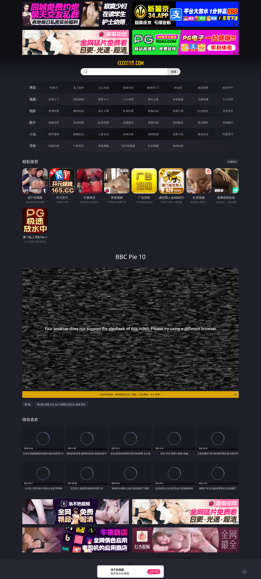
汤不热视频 (128, 146)
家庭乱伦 (78, 134)
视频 (32, 99)
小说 (32, 134)
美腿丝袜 (153, 122)
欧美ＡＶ (103, 99)
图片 (32, 122)
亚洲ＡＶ (53, 99)
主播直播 (203, 99)
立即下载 (153, 571)
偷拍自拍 (78, 111)
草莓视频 (103, 146)
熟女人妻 (153, 99)
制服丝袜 (153, 111)
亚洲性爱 (53, 111)
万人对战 (103, 87)
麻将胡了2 (153, 87)
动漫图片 (128, 122)
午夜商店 (78, 146)
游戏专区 (128, 87)
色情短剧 (178, 146)
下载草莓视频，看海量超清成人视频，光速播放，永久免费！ (168, 394)
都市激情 (53, 134)
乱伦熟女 (203, 111)
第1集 (28, 404)
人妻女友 (103, 134)
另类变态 (228, 111)
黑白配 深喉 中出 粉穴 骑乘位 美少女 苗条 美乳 (61, 404)
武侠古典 (128, 134)
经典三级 (178, 111)
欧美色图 (103, 122)
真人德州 (78, 87)
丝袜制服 (178, 99)
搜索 (173, 71)
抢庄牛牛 (228, 87)
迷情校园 (153, 134)
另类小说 (178, 134)
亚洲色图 (78, 122)
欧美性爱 (128, 111)
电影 (32, 111)
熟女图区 (203, 122)
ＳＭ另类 (228, 99)
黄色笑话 (203, 134)
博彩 (32, 87)
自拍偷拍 (78, 99)
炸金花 (178, 87)
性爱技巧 (228, 134)
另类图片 (228, 122)
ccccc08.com (131, 63)
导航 (32, 145)
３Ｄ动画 (128, 99)
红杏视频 (153, 146)
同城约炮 (53, 146)
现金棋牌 (203, 87)
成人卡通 (103, 111)
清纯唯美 (178, 122)
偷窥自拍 (53, 122)
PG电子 (53, 87)
